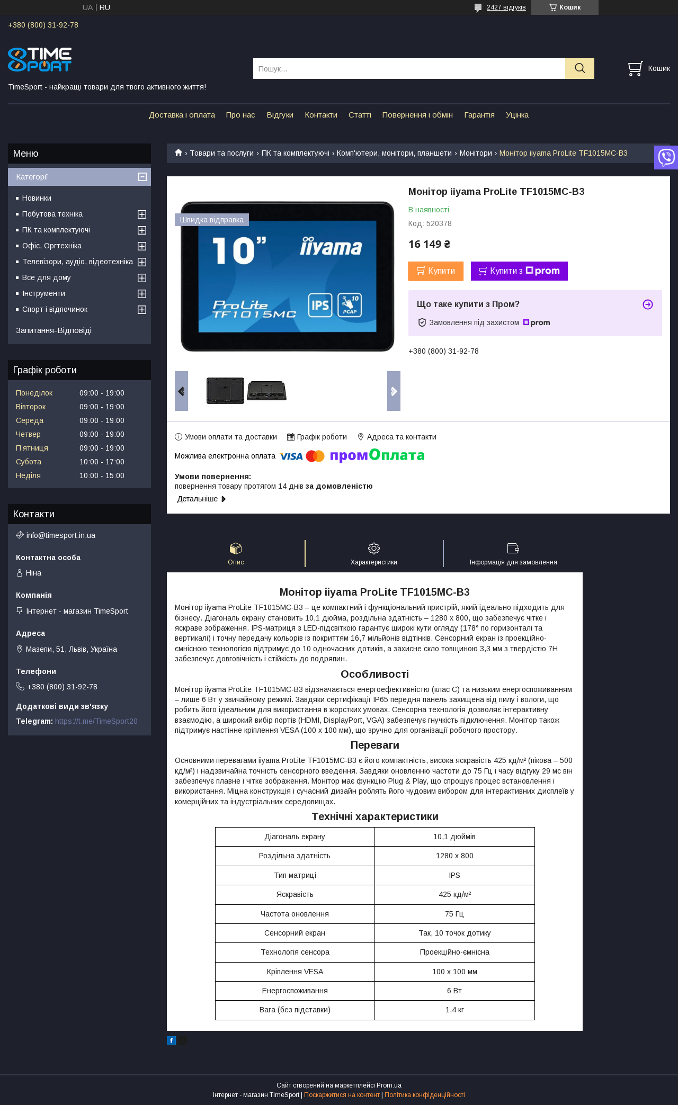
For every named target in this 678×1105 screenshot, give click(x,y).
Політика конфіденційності (425, 1095)
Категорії (32, 176)
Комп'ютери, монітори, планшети (394, 153)
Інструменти (43, 293)
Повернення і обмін (417, 114)
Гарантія (479, 114)
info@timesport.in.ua (60, 535)
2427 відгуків (506, 7)
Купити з (525, 271)
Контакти (321, 114)
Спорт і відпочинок (54, 309)
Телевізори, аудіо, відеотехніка (77, 261)
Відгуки (279, 114)
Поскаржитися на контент (342, 1095)
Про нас (240, 114)
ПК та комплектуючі (295, 153)
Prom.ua (389, 1085)
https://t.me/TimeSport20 (96, 721)
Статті (360, 114)
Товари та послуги (222, 153)
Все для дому (46, 277)
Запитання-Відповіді (54, 330)
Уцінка (517, 114)
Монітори (476, 153)
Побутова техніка (52, 214)
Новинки (36, 198)
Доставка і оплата (182, 114)
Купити (441, 270)
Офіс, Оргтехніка (52, 245)
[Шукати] (579, 68)
